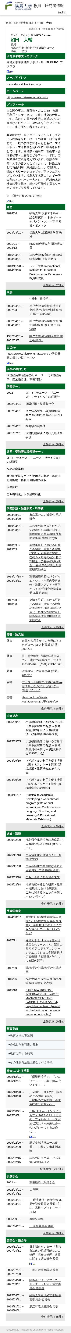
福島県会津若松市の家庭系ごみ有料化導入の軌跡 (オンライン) (44, 843)
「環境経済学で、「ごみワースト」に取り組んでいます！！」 (45, 1080)
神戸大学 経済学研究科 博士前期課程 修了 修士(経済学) (45, 325)
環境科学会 (36, 1218)
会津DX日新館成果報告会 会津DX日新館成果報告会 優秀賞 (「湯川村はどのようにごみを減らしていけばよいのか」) (44, 925)
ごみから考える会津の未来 (43, 877)
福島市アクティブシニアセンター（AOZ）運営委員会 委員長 (45, 1284)
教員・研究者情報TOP (20, 22)
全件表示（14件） (52, 903)
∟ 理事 (34, 1189)
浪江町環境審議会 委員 (44, 1306)
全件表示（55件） (52, 1316)
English (62, 12)
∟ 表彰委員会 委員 (41, 1226)
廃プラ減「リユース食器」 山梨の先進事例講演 (45, 1146)
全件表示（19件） (52, 627)
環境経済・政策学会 (42, 1182)
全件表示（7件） (53, 285)
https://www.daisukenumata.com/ (27, 97)
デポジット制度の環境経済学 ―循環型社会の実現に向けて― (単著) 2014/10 (42, 686)
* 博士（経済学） (40, 298)
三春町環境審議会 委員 (44, 1269)
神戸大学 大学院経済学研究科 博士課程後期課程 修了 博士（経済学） (45, 310)
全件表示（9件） (53, 501)
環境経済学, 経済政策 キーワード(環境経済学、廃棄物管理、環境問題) (34, 377)
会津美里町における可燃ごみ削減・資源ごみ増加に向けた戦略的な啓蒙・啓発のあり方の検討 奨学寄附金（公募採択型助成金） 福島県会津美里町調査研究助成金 (45, 557)
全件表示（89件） (52, 826)
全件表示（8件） (53, 444)
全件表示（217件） (52, 1168)
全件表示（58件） (52, 708)
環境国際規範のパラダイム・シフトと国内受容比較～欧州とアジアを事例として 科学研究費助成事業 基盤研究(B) (45, 584)
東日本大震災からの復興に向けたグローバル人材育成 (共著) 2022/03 (42, 644)
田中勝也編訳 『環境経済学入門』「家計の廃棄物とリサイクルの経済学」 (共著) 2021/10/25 (42, 660)
